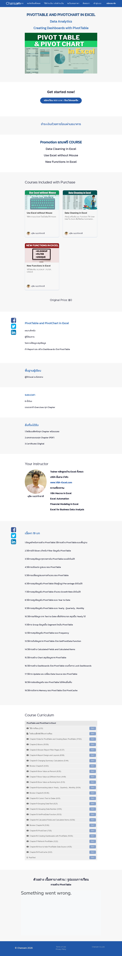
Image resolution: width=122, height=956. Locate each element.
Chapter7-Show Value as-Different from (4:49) (61, 776)
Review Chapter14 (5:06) (61, 825)
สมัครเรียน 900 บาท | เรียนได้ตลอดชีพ (61, 100)
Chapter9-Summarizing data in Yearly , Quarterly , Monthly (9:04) (61, 787)
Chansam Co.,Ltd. (98, 947)
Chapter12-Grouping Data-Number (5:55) (61, 809)
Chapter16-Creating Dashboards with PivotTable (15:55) (61, 836)
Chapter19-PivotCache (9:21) (61, 852)
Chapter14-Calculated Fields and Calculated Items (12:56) (61, 820)
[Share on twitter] (13, 328)
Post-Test (61, 857)
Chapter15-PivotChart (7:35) (61, 830)
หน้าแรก (20, 3)
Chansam (13, 3)
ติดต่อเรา (86, 3)
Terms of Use (61, 947)
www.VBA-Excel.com (61, 482)
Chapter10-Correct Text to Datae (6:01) (61, 798)
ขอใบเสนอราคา (73, 3)
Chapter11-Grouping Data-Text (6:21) (61, 803)
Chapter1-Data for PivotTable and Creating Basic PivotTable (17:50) (61, 739)
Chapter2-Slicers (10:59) (61, 744)
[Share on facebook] (13, 322)
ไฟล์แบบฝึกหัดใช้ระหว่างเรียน (61, 733)
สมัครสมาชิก (111, 3)
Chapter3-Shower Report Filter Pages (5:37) (61, 750)
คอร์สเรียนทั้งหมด (34, 3)
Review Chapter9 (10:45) (61, 793)
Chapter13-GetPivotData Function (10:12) (61, 814)
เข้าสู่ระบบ (97, 3)
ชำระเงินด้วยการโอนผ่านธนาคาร (61, 124)
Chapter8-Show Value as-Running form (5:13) (61, 782)
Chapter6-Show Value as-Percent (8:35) (61, 771)
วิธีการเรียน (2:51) (61, 728)
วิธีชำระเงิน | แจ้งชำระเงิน (54, 3)
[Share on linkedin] (13, 334)
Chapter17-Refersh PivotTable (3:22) (61, 841)
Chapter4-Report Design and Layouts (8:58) (61, 755)
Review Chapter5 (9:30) (61, 766)
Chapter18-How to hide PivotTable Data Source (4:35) (61, 846)
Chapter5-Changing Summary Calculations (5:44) (61, 760)
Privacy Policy (61, 949)
